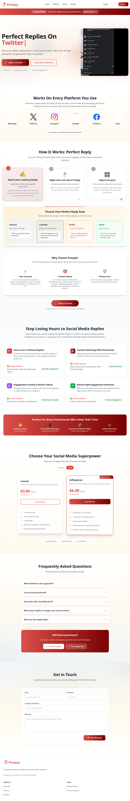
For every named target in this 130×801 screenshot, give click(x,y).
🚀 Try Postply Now (76, 646)
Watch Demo (90, 11)
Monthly (61, 468)
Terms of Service (73, 790)
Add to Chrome (15, 62)
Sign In (123, 4)
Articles (73, 4)
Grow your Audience (43, 62)
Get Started (40, 502)
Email (27, 692)
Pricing (64, 4)
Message (28, 714)
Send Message (94, 738)
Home (47, 4)
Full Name (70, 692)
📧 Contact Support (54, 646)
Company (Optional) (32, 703)
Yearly (70, 468)
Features (56, 4)
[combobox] (109, 4)
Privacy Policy (72, 786)
